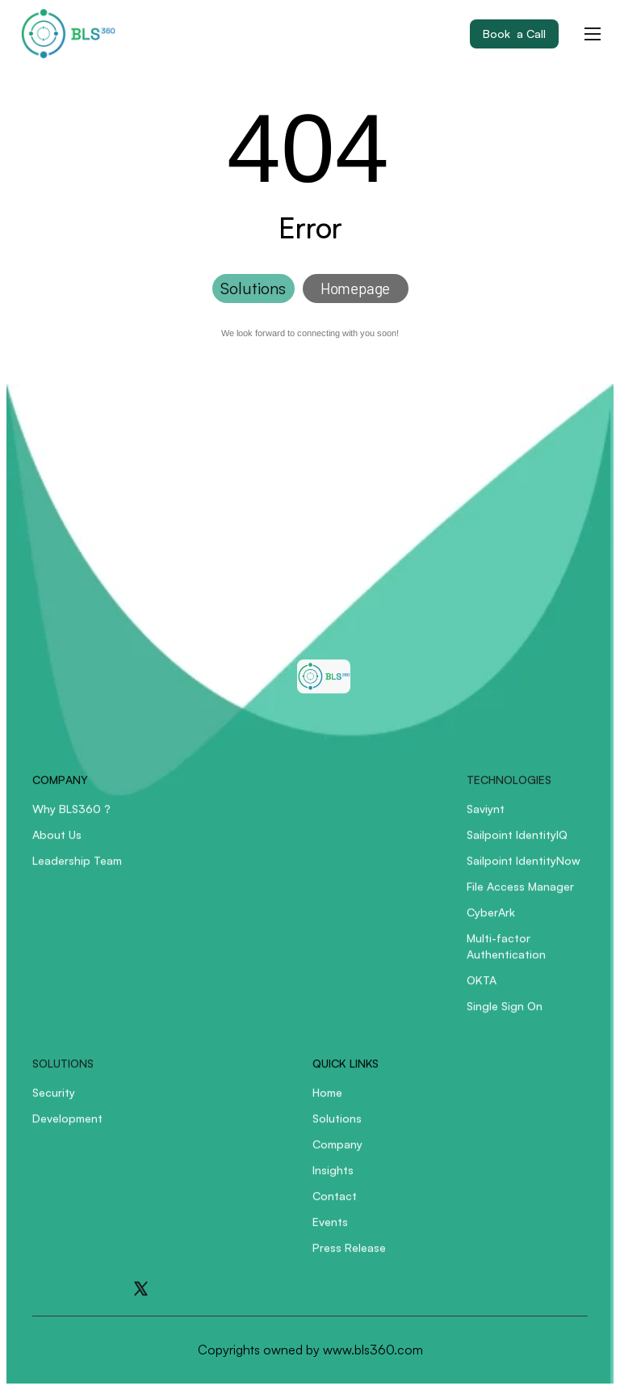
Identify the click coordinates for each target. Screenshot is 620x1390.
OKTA (481, 989)
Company (337, 1153)
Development (67, 1127)
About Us (57, 843)
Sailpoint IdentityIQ (517, 843)
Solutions (337, 1127)
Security (53, 1101)
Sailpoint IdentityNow (523, 869)
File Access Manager (520, 895)
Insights (333, 1179)
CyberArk (491, 921)
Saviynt (486, 817)
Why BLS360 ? (71, 817)
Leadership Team (77, 869)
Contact (334, 1204)
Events (330, 1230)
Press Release (349, 1256)
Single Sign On (504, 1014)
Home (327, 1101)
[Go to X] (141, 1288)
